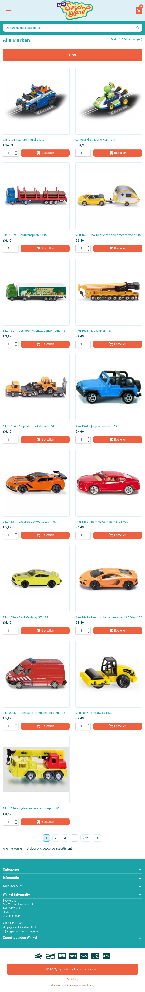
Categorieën (12, 869)
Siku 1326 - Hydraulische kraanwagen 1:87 (31, 808)
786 (85, 838)
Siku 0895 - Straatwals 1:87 (93, 712)
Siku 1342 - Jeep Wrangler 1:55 (96, 426)
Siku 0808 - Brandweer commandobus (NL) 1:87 (35, 712)
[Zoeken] (72, 28)
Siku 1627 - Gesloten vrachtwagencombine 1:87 (35, 330)
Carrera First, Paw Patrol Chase (24, 139)
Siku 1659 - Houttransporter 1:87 (25, 235)
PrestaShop (72, 979)
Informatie (11, 878)
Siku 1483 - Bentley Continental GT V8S (101, 521)
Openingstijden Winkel (20, 937)
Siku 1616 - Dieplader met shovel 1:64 (28, 426)
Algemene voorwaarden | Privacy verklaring (72, 985)
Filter (72, 55)
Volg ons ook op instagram (20, 931)
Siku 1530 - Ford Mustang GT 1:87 (25, 617)
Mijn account (13, 886)
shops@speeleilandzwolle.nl (19, 927)
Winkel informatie (16, 894)
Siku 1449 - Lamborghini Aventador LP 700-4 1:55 (108, 617)
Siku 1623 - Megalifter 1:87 (93, 330)
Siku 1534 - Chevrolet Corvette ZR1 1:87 (30, 521)
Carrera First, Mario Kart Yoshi (95, 139)
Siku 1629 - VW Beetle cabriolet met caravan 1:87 (108, 235)
